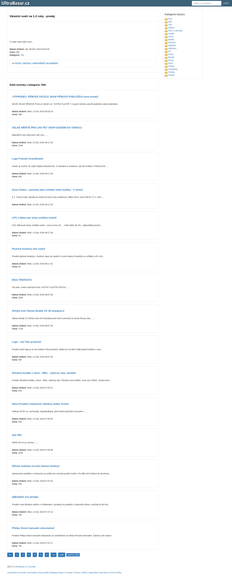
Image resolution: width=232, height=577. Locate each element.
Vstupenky (171, 69)
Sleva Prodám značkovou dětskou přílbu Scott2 (40, 404)
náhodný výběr (73, 555)
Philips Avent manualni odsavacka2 (33, 528)
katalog (53, 572)
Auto (168, 19)
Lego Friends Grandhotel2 (27, 158)
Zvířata (170, 72)
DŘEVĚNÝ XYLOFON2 (25, 497)
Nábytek (170, 45)
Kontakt (32, 566)
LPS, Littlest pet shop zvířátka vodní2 (34, 217)
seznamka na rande (16, 572)
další (61, 555)
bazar (61, 572)
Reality (170, 57)
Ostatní (170, 75)
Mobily (169, 39)
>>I (53, 555)
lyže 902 (17, 435)
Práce (169, 54)
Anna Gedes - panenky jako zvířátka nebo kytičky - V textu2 (47, 189)
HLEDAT (226, 3)
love (112, 572)
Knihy (169, 36)
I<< (10, 555)
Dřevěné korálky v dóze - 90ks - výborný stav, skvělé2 (44, 373)
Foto (168, 25)
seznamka (32, 572)
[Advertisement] (83, 30)
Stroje (169, 60)
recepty (69, 572)
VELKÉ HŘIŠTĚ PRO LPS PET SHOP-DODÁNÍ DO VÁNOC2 (47, 127)
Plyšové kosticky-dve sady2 (28, 248)
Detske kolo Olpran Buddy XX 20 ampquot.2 (38, 310)
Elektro (170, 27)
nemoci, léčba (80, 572)
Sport (169, 63)
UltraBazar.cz (20, 566)
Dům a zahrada (173, 30)
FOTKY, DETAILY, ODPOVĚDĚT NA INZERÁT (36, 63)
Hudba (169, 33)
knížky (118, 572)
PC (168, 51)
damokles (103, 572)
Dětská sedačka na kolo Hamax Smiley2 (35, 466)
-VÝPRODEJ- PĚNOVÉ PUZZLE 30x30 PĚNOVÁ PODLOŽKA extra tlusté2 (55, 96)
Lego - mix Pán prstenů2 (26, 342)
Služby (169, 66)
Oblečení (171, 48)
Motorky (170, 42)
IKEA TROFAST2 (22, 280)
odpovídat (93, 572)
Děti (22, 55)
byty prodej (43, 572)
